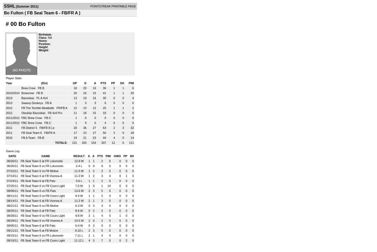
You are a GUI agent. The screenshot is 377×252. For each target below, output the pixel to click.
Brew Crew (28, 88)
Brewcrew (28, 93)
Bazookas (28, 98)
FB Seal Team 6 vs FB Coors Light (43, 185)
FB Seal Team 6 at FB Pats (38, 180)
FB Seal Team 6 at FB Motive (39, 230)
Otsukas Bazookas (33, 112)
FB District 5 (29, 127)
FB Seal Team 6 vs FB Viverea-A (42, 220)
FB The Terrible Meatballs (38, 108)
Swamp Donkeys (32, 103)
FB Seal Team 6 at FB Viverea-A (41, 175)
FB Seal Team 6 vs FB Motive (40, 171)
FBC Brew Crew (32, 117)
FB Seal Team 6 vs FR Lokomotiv (42, 166)
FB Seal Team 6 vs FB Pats (38, 190)
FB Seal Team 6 (32, 132)
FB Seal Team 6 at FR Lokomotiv (42, 161)
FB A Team (28, 137)
